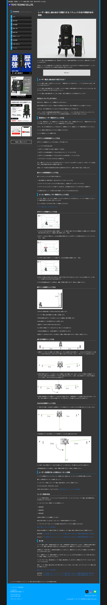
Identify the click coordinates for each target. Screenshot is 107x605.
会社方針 (15, 20)
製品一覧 (15, 28)
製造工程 (15, 32)
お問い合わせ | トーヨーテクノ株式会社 (69, 489)
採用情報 (15, 40)
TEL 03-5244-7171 (15, 594)
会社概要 (15, 24)
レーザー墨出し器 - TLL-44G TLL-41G (47, 207)
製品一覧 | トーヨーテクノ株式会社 (46, 527)
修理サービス (16, 36)
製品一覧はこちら (21, 142)
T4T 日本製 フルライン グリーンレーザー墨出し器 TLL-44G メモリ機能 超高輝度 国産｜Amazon (68, 537)
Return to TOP (90, 596)
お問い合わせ (16, 44)
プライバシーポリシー (16, 599)
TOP (14, 17)
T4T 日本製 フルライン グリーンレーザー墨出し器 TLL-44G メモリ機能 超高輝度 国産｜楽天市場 (68, 533)
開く (68, 72)
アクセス (15, 48)
